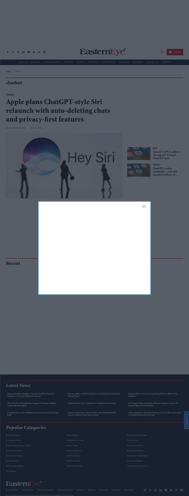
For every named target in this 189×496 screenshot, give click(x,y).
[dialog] (94, 248)
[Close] (145, 207)
